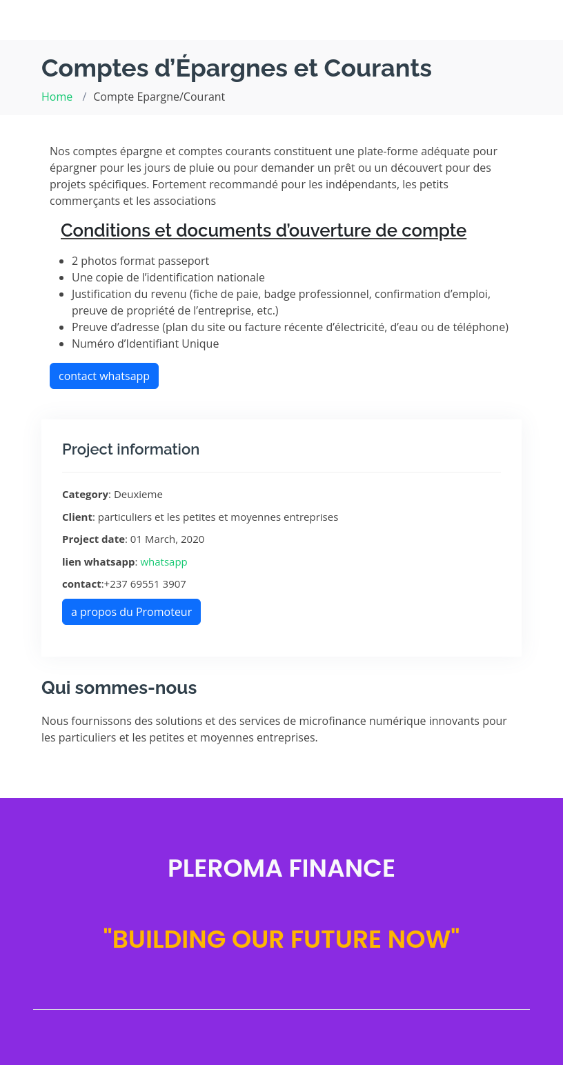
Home (56, 96)
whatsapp (163, 561)
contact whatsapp (104, 376)
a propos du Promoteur (131, 611)
